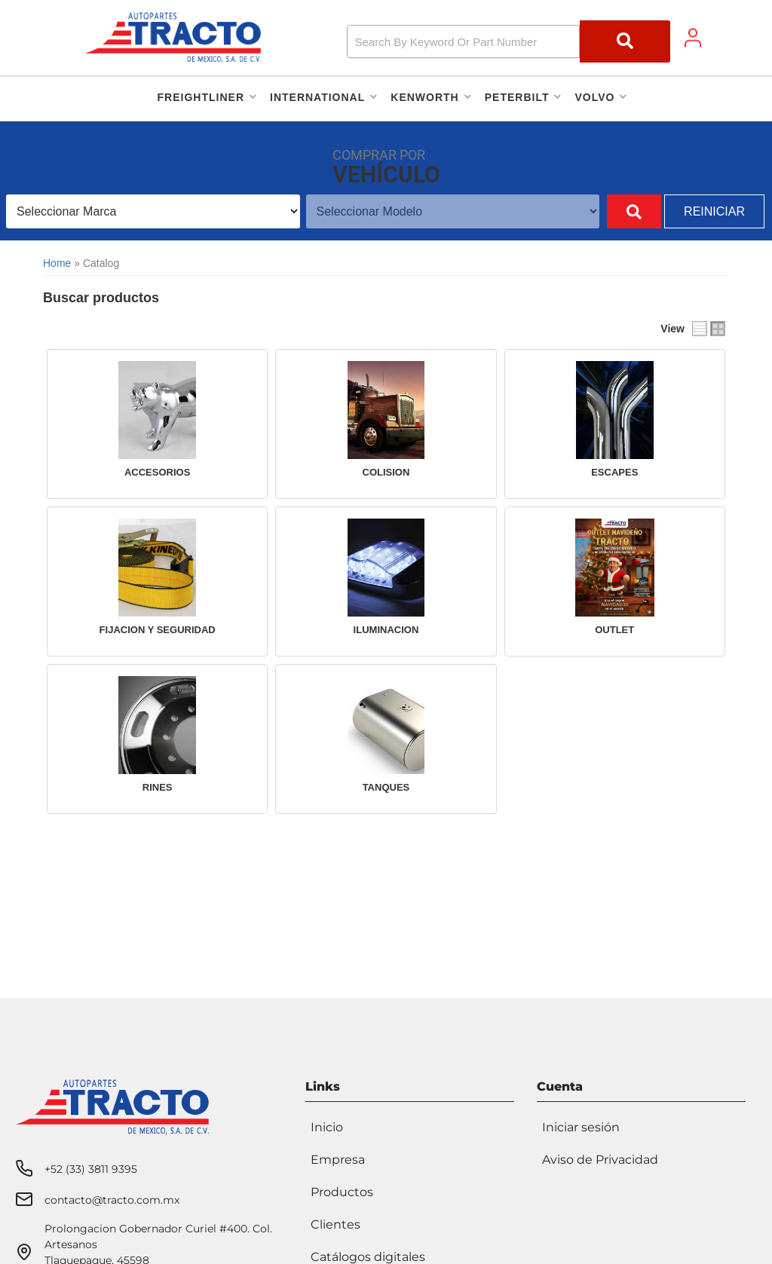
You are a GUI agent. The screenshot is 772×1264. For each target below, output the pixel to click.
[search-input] (464, 41)
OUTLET (614, 629)
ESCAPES (614, 472)
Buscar (616, 211)
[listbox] (144, 211)
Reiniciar (714, 211)
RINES (157, 787)
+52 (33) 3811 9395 (90, 1165)
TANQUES (386, 787)
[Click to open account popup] (692, 38)
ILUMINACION (386, 629)
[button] (509, 41)
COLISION (386, 472)
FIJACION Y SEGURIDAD (158, 629)
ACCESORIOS (157, 472)
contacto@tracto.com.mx (111, 1196)
